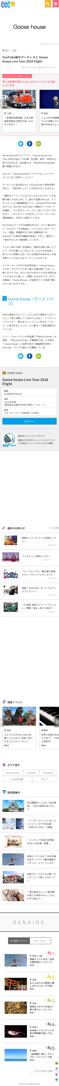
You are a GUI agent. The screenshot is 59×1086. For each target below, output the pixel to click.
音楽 (14, 50)
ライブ (44, 779)
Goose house (12, 772)
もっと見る (54, 527)
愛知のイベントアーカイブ (31, 436)
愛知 (7, 50)
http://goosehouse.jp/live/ (49, 44)
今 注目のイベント (18, 940)
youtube (31, 772)
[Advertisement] (29, 488)
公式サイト (29, 421)
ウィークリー (40, 940)
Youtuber (48, 772)
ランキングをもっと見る (43, 1071)
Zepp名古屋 (17, 779)
